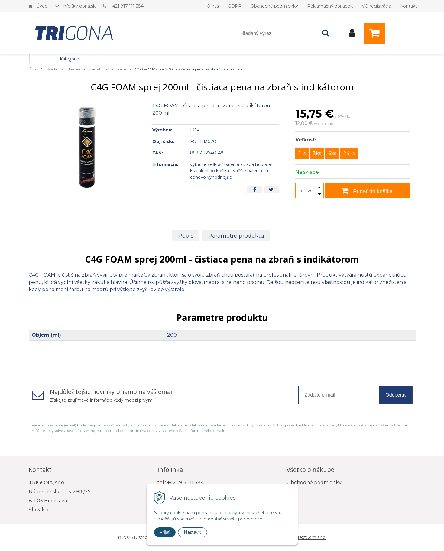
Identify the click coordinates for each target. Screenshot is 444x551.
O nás (213, 6)
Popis (185, 235)
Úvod (41, 6)
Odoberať (395, 394)
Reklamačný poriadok (330, 6)
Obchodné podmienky (274, 6)
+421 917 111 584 (127, 6)
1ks (302, 153)
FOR (195, 130)
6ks (332, 153)
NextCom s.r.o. (311, 537)
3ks (317, 153)
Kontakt (408, 6)
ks (309, 191)
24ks (349, 153)
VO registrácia (376, 6)
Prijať (165, 532)
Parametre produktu (236, 235)
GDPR (234, 6)
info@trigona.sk (79, 6)
